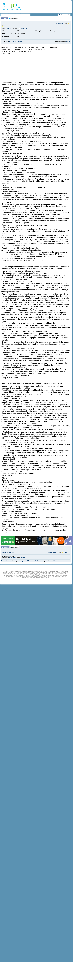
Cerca (18, 15)
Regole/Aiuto (25, 15)
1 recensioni (23, 28)
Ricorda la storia (59, 23)
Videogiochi (5, 23)
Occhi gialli (8, 26)
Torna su (67, 552)
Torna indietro (5, 561)
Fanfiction (4, 15)
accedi (67, 15)
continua (57, 31)
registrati (20, 41)
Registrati (61, 15)
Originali (11, 15)
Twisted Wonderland (14, 23)
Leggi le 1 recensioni (8, 552)
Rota (7, 28)
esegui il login (12, 41)
